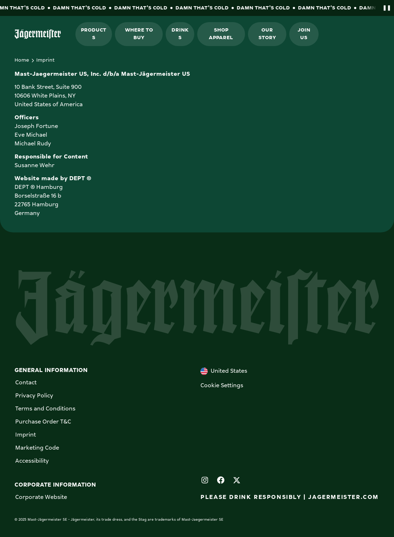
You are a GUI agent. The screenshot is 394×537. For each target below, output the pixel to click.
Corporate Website (41, 497)
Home (21, 60)
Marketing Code (37, 448)
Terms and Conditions (45, 409)
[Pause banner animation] (385, 8)
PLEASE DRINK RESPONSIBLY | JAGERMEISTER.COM (289, 497)
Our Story (267, 34)
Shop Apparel (221, 34)
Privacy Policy (34, 396)
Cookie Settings (221, 386)
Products (93, 34)
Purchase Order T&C (43, 422)
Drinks (179, 34)
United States (223, 371)
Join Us (304, 34)
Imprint (25, 435)
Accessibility (32, 461)
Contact (26, 383)
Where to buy (139, 34)
